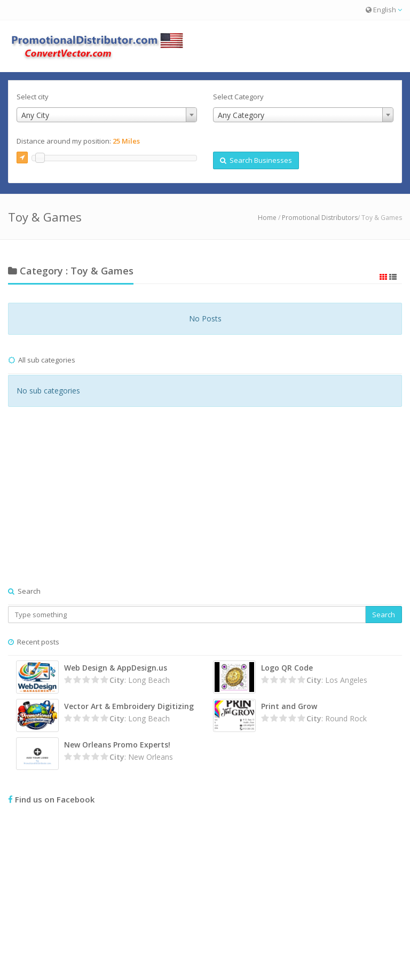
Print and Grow (289, 706)
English (384, 9)
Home (267, 217)
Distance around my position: (78, 141)
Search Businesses (256, 160)
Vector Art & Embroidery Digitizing (129, 706)
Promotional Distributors (320, 217)
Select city (33, 96)
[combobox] (107, 114)
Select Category (238, 96)
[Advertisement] (205, 507)
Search (383, 614)
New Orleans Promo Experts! (117, 744)
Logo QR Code (287, 668)
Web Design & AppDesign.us (115, 668)
